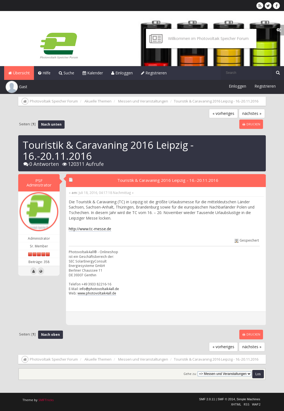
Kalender (93, 72)
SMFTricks (46, 400)
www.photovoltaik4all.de (97, 293)
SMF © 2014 (226, 399)
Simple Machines (248, 399)
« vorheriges (223, 113)
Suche (66, 72)
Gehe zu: (190, 374)
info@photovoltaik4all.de (99, 288)
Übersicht (19, 72)
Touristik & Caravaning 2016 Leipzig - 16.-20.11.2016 (167, 180)
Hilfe (44, 72)
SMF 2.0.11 (207, 399)
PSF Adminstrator (39, 183)
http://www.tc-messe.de (90, 228)
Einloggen (122, 72)
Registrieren (154, 72)
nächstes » (251, 113)
